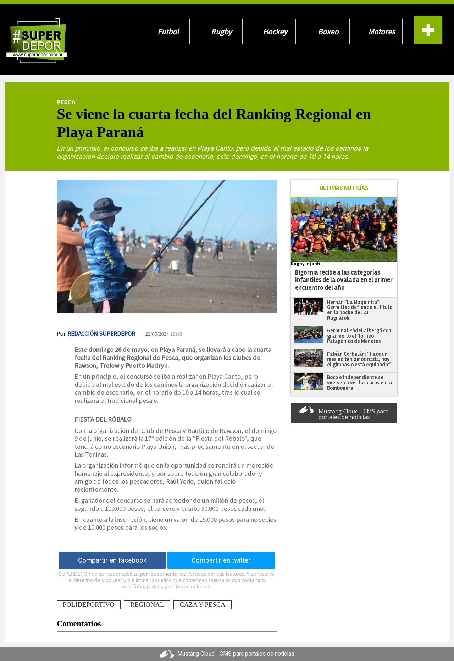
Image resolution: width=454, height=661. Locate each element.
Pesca (66, 102)
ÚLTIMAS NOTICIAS (344, 188)
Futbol (168, 31)
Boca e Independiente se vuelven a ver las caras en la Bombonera (359, 382)
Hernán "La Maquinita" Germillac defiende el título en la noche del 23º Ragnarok (359, 310)
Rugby (221, 31)
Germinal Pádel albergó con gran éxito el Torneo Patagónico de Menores (359, 335)
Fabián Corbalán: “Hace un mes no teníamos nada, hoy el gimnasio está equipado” (359, 359)
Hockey (275, 31)
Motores (381, 31)
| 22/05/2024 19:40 (161, 334)
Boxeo (328, 31)
